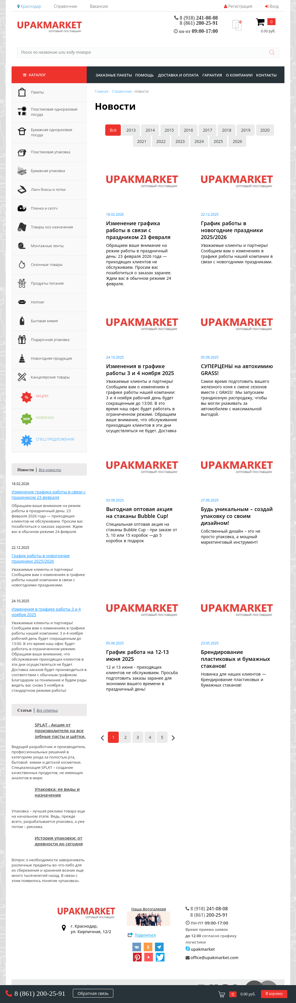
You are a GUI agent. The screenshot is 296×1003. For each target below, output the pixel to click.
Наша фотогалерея (148, 916)
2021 (142, 141)
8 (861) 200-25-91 (39, 993)
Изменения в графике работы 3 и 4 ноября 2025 (46, 611)
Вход (272, 6)
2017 (207, 130)
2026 (237, 141)
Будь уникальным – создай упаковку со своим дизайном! (237, 516)
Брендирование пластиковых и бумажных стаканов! (235, 658)
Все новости (50, 469)
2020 (265, 130)
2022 (161, 141)
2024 (199, 141)
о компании (239, 75)
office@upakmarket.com (212, 957)
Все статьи (47, 710)
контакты (266, 75)
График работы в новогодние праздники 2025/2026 (41, 558)
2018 (226, 130)
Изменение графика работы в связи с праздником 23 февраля (49, 494)
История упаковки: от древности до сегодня (59, 841)
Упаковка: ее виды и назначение (57, 792)
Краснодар (29, 6)
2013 (131, 130)
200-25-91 (199, 23)
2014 (150, 130)
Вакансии (99, 6)
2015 (169, 130)
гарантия (212, 75)
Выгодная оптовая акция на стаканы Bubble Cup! (139, 512)
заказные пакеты (114, 75)
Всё (113, 130)
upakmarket (200, 949)
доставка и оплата (178, 75)
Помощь (144, 75)
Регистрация (238, 6)
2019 (245, 130)
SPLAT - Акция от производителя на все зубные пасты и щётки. (60, 730)
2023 (180, 141)
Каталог (34, 74)
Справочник (65, 6)
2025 (218, 141)
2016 (188, 130)
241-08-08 (196, 17)
